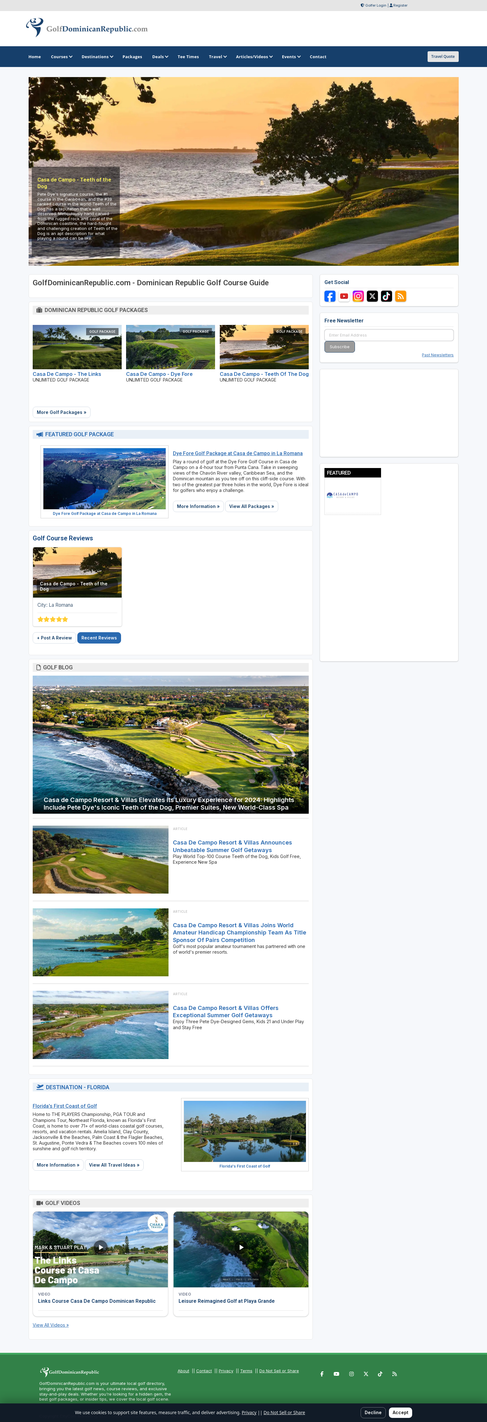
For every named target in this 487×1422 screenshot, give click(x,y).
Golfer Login (375, 5)
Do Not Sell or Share (279, 1370)
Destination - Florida (77, 1087)
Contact (204, 1370)
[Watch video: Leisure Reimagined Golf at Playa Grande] (241, 1249)
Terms (246, 1370)
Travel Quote (443, 56)
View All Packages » (251, 506)
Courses (61, 56)
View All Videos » (51, 1325)
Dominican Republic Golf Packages (96, 310)
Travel (217, 56)
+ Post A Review (54, 637)
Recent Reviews (99, 637)
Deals (160, 56)
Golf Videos (62, 1203)
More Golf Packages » (61, 412)
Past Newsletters (438, 355)
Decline (373, 1412)
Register (400, 5)
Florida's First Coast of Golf (65, 1106)
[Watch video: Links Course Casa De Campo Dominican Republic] (100, 1249)
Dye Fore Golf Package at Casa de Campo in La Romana (105, 513)
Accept (400, 1412)
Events (291, 56)
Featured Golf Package (79, 434)
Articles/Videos (254, 56)
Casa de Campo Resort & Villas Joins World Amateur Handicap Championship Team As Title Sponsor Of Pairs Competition (239, 932)
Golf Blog (58, 667)
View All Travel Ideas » (114, 1165)
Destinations (97, 56)
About (183, 1370)
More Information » (198, 506)
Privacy (226, 1370)
